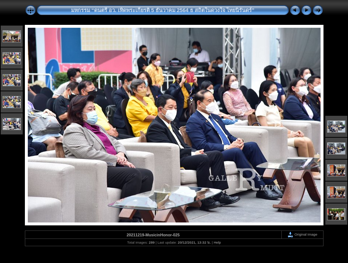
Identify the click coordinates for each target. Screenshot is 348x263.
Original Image (302, 234)
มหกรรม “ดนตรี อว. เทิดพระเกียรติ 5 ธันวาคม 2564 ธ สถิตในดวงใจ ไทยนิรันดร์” (162, 10)
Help (217, 242)
